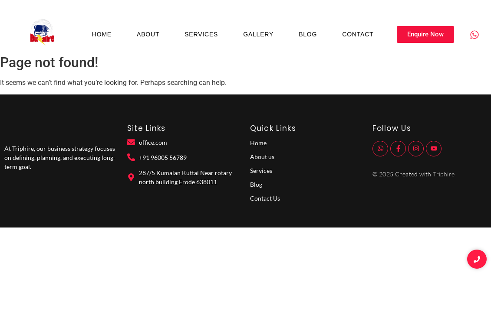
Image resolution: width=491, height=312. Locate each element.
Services (201, 34)
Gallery (258, 34)
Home (102, 34)
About (148, 34)
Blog (308, 34)
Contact (357, 34)
